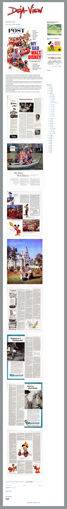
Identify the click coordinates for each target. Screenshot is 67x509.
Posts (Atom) (13, 487)
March (50, 118)
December (51, 133)
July (50, 125)
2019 (49, 140)
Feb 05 (51, 99)
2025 (49, 150)
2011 (49, 86)
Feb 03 (51, 98)
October (51, 130)
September (51, 128)
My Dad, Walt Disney (13, 24)
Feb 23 (51, 113)
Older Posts (40, 485)
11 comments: (21, 481)
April (50, 120)
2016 (49, 135)
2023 (49, 147)
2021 (49, 143)
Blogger (38, 502)
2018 (49, 138)
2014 (49, 91)
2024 (49, 148)
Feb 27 (51, 116)
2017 (49, 137)
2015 (49, 93)
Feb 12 (51, 106)
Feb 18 (51, 111)
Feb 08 (51, 101)
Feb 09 (51, 104)
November (51, 131)
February (51, 96)
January (51, 94)
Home (24, 485)
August (50, 126)
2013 (49, 90)
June (50, 123)
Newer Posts (8, 485)
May (50, 121)
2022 (49, 145)
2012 (49, 88)
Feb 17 (51, 109)
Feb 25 (51, 114)
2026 (49, 151)
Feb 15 (51, 108)
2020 (49, 142)
